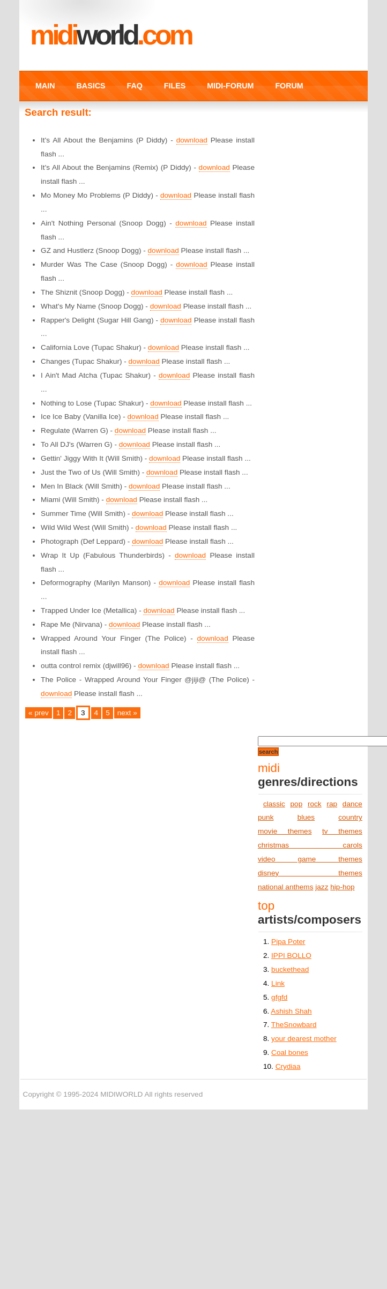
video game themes (310, 859)
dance (352, 804)
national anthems (286, 887)
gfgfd (279, 997)
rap (331, 804)
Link (278, 983)
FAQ (134, 85)
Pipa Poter (288, 942)
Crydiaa (288, 1066)
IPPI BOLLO (291, 955)
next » (127, 713)
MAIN (45, 85)
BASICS (91, 85)
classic (274, 804)
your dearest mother (304, 1039)
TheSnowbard (294, 1025)
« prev (38, 713)
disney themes (310, 873)
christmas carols (310, 845)
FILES (174, 85)
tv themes (342, 831)
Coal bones (289, 1052)
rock (315, 804)
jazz (321, 887)
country (350, 817)
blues (306, 817)
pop (297, 804)
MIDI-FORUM (230, 85)
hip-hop (342, 887)
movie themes (284, 831)
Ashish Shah (291, 1011)
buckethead (290, 969)
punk (265, 817)
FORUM (289, 85)
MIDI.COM (110, 34)
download (191, 140)
